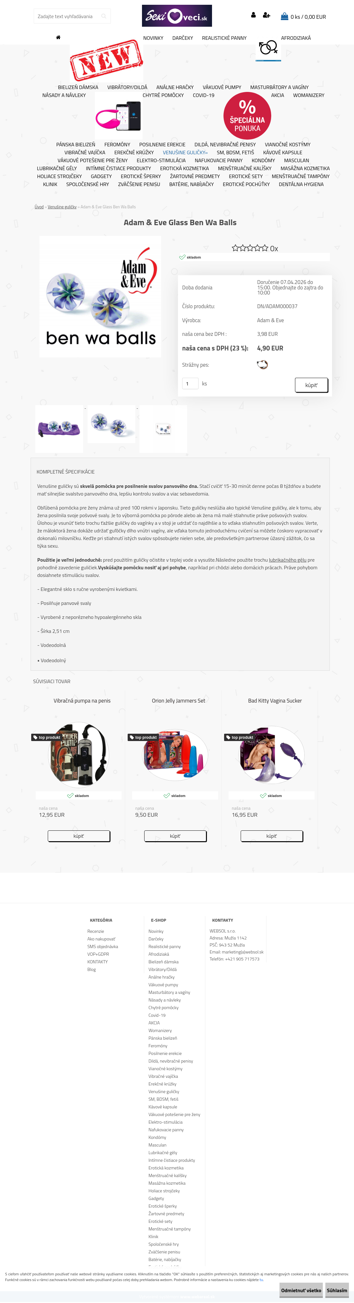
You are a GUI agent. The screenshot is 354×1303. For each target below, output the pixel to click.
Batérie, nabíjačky (191, 184)
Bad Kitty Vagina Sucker (275, 702)
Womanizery (308, 95)
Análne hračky (175, 87)
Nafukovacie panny (219, 160)
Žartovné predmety (195, 176)
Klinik (50, 184)
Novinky (116, 58)
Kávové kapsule (282, 152)
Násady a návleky (64, 95)
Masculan (296, 160)
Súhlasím (331, 1290)
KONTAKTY (98, 962)
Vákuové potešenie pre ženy (93, 160)
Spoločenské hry (87, 184)
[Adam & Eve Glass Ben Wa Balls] (100, 238)
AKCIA (253, 116)
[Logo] (177, 16)
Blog (92, 970)
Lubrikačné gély (57, 168)
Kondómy (263, 160)
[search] (103, 16)
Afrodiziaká (283, 48)
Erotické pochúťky (246, 184)
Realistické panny (224, 38)
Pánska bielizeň (76, 144)
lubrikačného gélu (288, 561)
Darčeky (183, 38)
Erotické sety (246, 176)
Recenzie (96, 932)
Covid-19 (203, 95)
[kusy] (190, 384)
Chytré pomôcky (139, 116)
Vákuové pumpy (222, 87)
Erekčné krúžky (134, 152)
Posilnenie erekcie (162, 144)
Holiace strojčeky (59, 176)
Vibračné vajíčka (84, 152)
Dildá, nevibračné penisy (225, 144)
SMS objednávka (103, 947)
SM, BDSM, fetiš (235, 152)
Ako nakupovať (102, 939)
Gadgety (101, 176)
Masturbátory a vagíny (279, 87)
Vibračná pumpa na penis (82, 702)
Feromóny (117, 144)
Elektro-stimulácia (161, 160)
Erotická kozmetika (184, 168)
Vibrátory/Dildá (127, 87)
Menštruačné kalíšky (245, 168)
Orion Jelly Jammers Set (178, 702)
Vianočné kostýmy (287, 144)
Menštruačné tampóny (301, 176)
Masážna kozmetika (305, 168)
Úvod (39, 207)
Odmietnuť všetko (282, 1290)
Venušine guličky (62, 207)
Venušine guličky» (185, 152)
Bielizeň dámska (78, 87)
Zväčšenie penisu (139, 184)
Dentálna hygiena (301, 184)
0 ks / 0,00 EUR (308, 17)
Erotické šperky (141, 176)
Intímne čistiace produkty (118, 168)
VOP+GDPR (98, 955)
